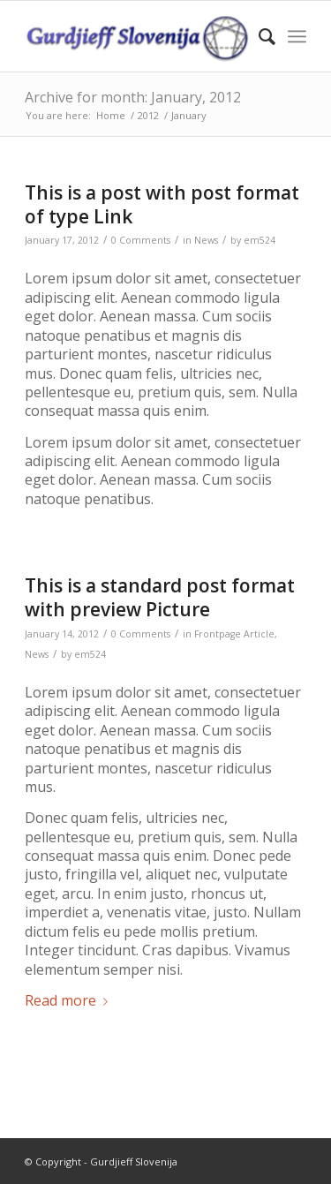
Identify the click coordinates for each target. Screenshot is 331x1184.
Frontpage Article (234, 634)
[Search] (258, 36)
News (206, 240)
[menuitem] (258, 36)
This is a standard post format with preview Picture (160, 597)
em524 (259, 240)
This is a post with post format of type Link (162, 204)
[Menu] (297, 36)
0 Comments (140, 240)
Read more (70, 1001)
